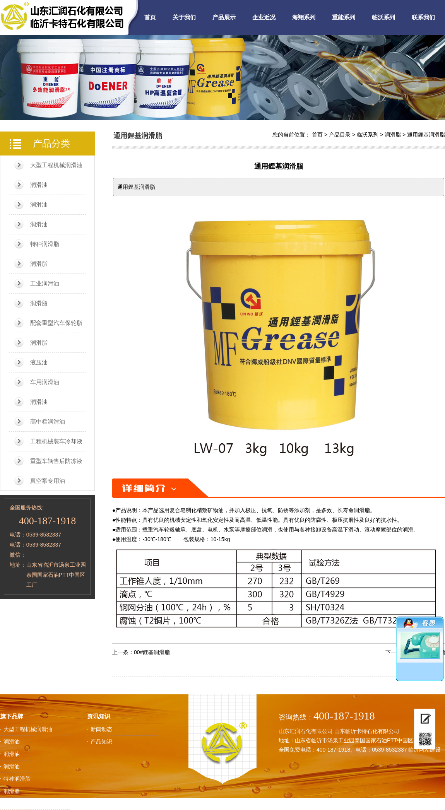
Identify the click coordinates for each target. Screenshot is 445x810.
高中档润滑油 (47, 421)
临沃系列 (383, 17)
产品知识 (101, 741)
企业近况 (264, 17)
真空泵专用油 (47, 480)
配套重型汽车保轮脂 (56, 323)
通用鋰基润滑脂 (426, 135)
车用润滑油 (44, 382)
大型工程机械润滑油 (56, 165)
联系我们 (423, 17)
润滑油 (39, 184)
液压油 (39, 362)
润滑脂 (39, 263)
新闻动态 (101, 729)
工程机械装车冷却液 (56, 441)
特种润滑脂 (44, 244)
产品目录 (340, 135)
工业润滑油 (44, 283)
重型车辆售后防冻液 (56, 461)
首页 (150, 17)
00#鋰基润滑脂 (152, 652)
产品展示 (224, 17)
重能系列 (343, 17)
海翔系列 (303, 17)
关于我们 (184, 17)
